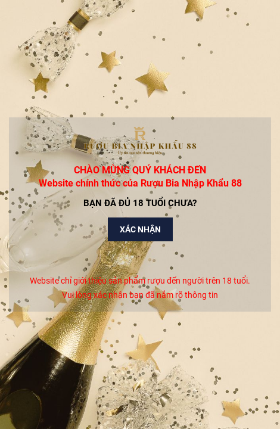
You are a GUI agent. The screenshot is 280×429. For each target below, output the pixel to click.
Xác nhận (140, 229)
